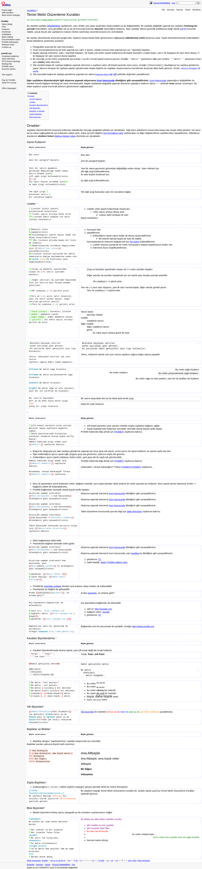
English (45, 860)
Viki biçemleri (87, 711)
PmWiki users (8, 66)
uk (125, 860)
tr (122, 860)
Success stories (9, 69)
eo (66, 860)
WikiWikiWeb (53, 26)
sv (117, 860)
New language (144, 860)
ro (105, 860)
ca (54, 860)
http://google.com (103, 608)
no (95, 860)
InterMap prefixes (53, 586)
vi (126, 860)
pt (99, 860)
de (62, 860)
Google (106, 611)
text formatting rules (113, 132)
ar (49, 860)
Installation (6, 34)
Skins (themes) (8, 59)
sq (114, 860)
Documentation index (11, 39)
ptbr (102, 860)
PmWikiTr (31, 10)
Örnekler (31, 96)
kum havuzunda (117, 493)
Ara (173, 3)
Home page (7, 10)
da (59, 860)
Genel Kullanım (35, 99)
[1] (99, 559)
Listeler (32, 102)
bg (52, 860)
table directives (134, 511)
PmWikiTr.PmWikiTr (131, 466)
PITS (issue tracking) (11, 61)
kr (84, 860)
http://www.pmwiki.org (143, 626)
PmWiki (4, 21)
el (64, 860)
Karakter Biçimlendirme (38, 105)
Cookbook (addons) (10, 56)
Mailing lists (7, 64)
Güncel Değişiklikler (161, 3)
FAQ (4, 27)
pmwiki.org (6, 53)
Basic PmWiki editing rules (114, 562)
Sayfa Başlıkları (35, 114)
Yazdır (188, 10)
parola (183, 29)
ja (82, 860)
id (79, 860)
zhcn (130, 860)
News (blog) (7, 24)
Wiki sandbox (7, 12)
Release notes (8, 44)
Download (6, 32)
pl (97, 860)
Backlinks (197, 10)
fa (71, 860)
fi (73, 860)
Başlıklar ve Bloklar (37, 111)
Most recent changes (11, 15)
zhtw (134, 860)
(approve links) (102, 74)
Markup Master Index (65, 135)
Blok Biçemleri (35, 117)
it (80, 860)
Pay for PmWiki (8, 80)
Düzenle (170, 10)
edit (111, 74)
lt (86, 860)
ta (119, 860)
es (69, 860)
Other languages (9, 88)
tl (120, 860)
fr (74, 860)
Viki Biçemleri (34, 108)
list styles (134, 241)
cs (57, 860)
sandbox (135, 553)
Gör (163, 10)
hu (77, 860)
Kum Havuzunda (106, 80)
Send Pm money (9, 83)
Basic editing (7, 37)
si (109, 860)
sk (112, 860)
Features (5, 29)
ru (108, 860)
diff (114, 74)
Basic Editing (47, 20)
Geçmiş (179, 10)
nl (93, 860)
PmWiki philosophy (10, 42)
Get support (7, 74)
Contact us (6, 47)
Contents (33, 93)
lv (88, 860)
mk (90, 860)
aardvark (92, 592)
